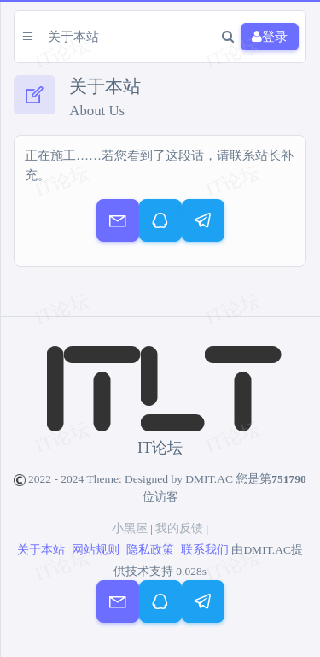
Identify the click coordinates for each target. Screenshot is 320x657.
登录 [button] (270, 37)
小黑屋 (130, 528)
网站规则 (95, 549)
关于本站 (41, 549)
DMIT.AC (209, 478)
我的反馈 (179, 528)
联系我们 (205, 549)
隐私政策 (150, 549)
